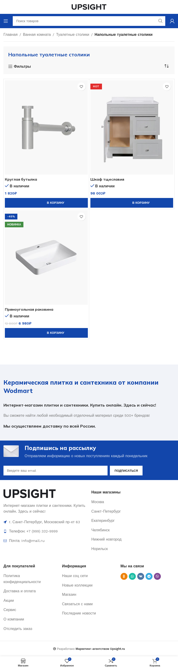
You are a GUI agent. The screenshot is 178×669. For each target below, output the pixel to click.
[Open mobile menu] (5, 21)
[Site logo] (89, 6)
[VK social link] (140, 576)
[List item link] (133, 502)
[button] (46, 203)
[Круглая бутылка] (46, 127)
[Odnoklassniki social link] (124, 576)
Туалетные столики (72, 34)
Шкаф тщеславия (107, 179)
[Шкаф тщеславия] (131, 127)
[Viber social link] (157, 576)
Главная (10, 34)
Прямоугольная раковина (29, 309)
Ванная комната (37, 34)
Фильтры (22, 66)
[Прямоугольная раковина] (46, 257)
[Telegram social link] (149, 576)
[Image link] (29, 493)
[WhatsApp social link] (132, 576)
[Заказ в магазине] (166, 66)
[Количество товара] (14, 203)
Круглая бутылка (21, 179)
